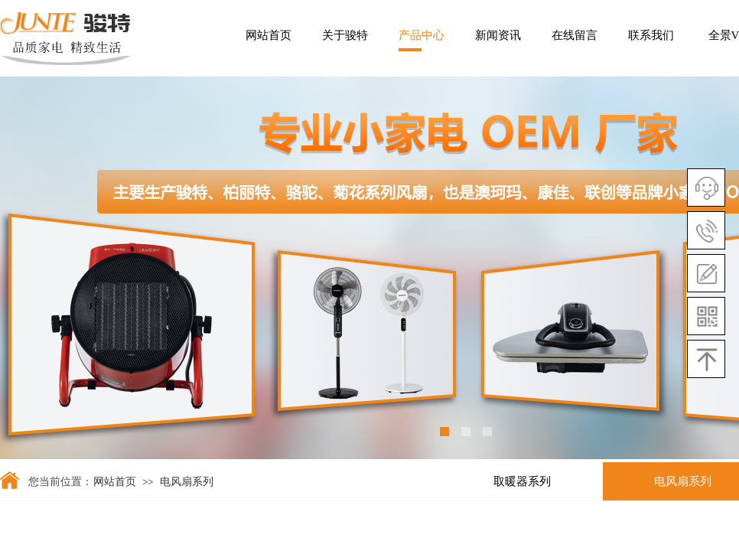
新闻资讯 (498, 35)
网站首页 (268, 35)
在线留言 (574, 35)
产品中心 (421, 35)
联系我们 (651, 35)
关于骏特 (345, 35)
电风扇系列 (186, 481)
